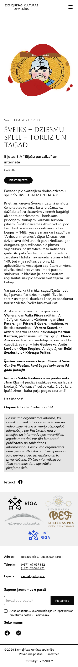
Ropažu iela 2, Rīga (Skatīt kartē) (42, 557)
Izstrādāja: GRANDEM (39, 661)
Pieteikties (62, 600)
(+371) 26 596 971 (33, 568)
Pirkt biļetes (18, 180)
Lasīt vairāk (42, 615)
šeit (24, 467)
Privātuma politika (30, 654)
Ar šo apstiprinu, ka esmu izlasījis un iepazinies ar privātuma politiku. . (41, 613)
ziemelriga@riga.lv (33, 576)
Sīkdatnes (53, 654)
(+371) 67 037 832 (33, 564)
